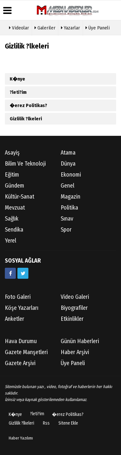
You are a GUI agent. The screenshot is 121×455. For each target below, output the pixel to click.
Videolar (19, 27)
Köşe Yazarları (21, 307)
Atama (68, 152)
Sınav (67, 218)
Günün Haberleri (80, 341)
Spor (66, 229)
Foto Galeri (18, 296)
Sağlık (11, 218)
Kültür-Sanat (19, 196)
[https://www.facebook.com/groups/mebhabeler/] (10, 273)
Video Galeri (75, 296)
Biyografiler (74, 307)
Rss (46, 423)
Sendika (14, 229)
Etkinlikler (72, 318)
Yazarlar (70, 27)
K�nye (17, 79)
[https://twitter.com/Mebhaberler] (22, 273)
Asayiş (12, 152)
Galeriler (45, 27)
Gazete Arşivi (20, 363)
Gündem (14, 185)
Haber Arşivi (75, 352)
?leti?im (18, 92)
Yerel (10, 240)
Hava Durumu (21, 341)
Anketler (14, 318)
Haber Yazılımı (21, 438)
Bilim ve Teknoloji (25, 163)
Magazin (70, 196)
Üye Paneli (98, 27)
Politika (69, 207)
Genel (67, 185)
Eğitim (12, 174)
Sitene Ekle (68, 423)
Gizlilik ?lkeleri (26, 119)
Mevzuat (15, 207)
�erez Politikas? (28, 105)
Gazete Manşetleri (26, 352)
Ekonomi (71, 174)
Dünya (68, 163)
